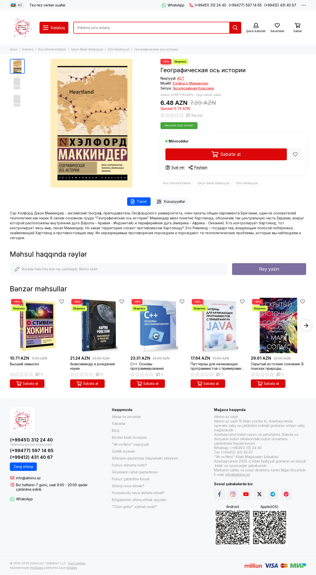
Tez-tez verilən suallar (47, 5)
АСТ (180, 78)
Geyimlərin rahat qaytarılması (135, 472)
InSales (72, 568)
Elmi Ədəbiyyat (118, 49)
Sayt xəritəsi (77, 563)
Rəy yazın (269, 269)
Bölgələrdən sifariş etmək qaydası (139, 500)
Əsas (13, 49)
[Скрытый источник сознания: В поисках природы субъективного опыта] (278, 325)
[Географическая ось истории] (91, 123)
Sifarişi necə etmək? (128, 486)
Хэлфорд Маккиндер (190, 83)
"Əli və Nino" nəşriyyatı (130, 444)
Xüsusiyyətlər (171, 201)
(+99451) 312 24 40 (207, 5)
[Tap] (235, 28)
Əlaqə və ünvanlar (126, 416)
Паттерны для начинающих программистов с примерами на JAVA (216, 366)
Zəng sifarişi (23, 466)
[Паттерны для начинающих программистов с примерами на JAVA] (218, 325)
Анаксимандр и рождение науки (92, 366)
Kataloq (27, 49)
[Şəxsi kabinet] (256, 28)
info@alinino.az (28, 478)
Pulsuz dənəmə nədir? (129, 465)
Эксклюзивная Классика (193, 88)
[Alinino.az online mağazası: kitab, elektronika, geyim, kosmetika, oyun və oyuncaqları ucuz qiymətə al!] (22, 27)
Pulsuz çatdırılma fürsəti (131, 479)
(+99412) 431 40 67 (280, 5)
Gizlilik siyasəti (123, 451)
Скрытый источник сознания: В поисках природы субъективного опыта (277, 366)
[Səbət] (297, 28)
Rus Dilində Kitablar (52, 49)
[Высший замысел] (37, 325)
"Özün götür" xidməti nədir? (134, 507)
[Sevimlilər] (277, 28)
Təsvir (139, 201)
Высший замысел (24, 364)
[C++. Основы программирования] (158, 325)
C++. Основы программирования (147, 366)
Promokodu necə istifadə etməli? (138, 493)
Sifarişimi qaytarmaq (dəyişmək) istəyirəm (145, 458)
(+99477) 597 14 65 (245, 5)
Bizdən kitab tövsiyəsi (129, 437)
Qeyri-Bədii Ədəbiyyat (87, 49)
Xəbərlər (119, 423)
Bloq (115, 430)
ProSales (36, 568)
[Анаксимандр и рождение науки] (97, 325)
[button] (306, 325)
